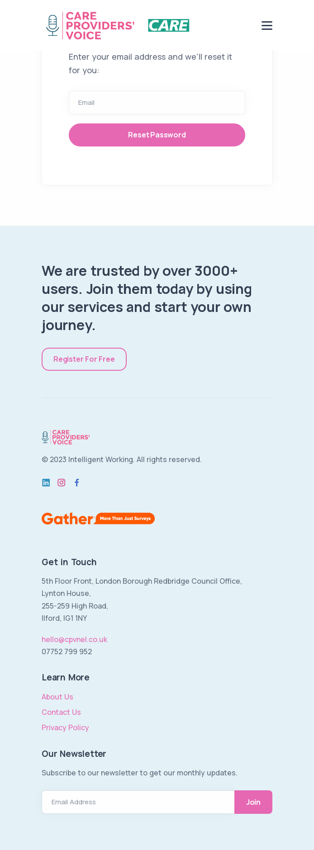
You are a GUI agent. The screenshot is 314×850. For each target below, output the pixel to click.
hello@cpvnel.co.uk (74, 639)
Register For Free (84, 359)
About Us (57, 697)
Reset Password (157, 135)
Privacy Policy (65, 727)
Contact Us (61, 712)
